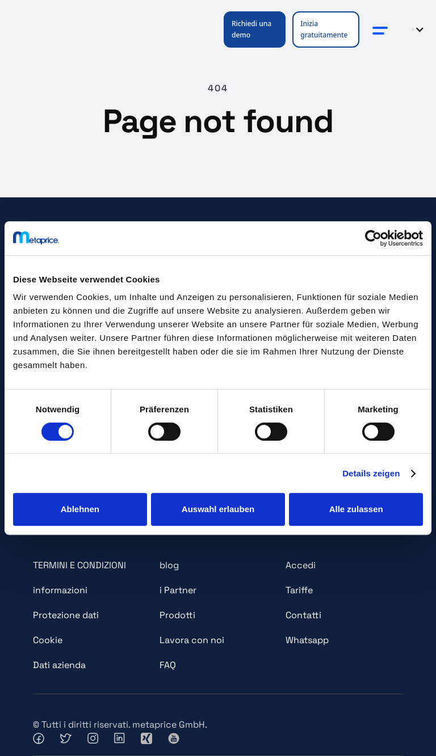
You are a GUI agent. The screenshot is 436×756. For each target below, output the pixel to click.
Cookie (47, 640)
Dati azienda (59, 665)
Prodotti (177, 615)
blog (169, 565)
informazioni (60, 590)
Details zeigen (371, 473)
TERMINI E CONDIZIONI (79, 565)
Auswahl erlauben (218, 509)
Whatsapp (307, 640)
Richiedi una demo (251, 29)
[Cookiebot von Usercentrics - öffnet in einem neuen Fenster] (373, 238)
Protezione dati (66, 615)
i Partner (178, 590)
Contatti (303, 615)
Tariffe (299, 590)
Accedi (301, 565)
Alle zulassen (356, 509)
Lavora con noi (192, 640)
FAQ (168, 665)
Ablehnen (80, 509)
